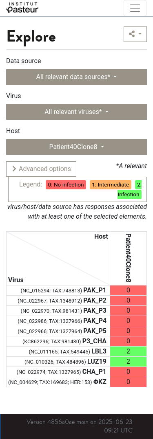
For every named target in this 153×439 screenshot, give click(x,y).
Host (13, 131)
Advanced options (41, 169)
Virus (13, 96)
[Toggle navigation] (135, 8)
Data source (23, 61)
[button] (135, 34)
